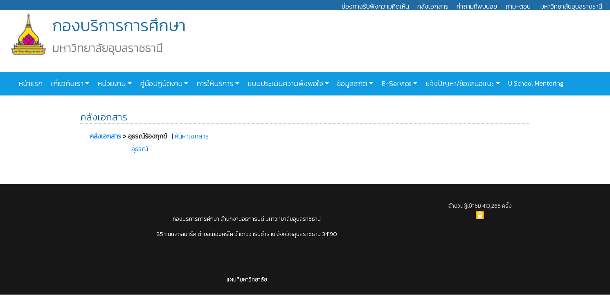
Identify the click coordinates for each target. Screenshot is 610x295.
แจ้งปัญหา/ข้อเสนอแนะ (459, 83)
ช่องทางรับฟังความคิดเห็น (375, 6)
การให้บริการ (214, 83)
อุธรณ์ (139, 149)
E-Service (396, 83)
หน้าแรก (30, 83)
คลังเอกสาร (432, 6)
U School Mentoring (534, 83)
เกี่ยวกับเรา (66, 83)
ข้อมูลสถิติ (351, 83)
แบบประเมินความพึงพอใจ (284, 83)
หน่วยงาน (111, 83)
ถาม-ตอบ (518, 6)
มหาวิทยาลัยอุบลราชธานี (571, 6)
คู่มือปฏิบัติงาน (160, 83)
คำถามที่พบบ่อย (477, 6)
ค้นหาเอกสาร (192, 136)
